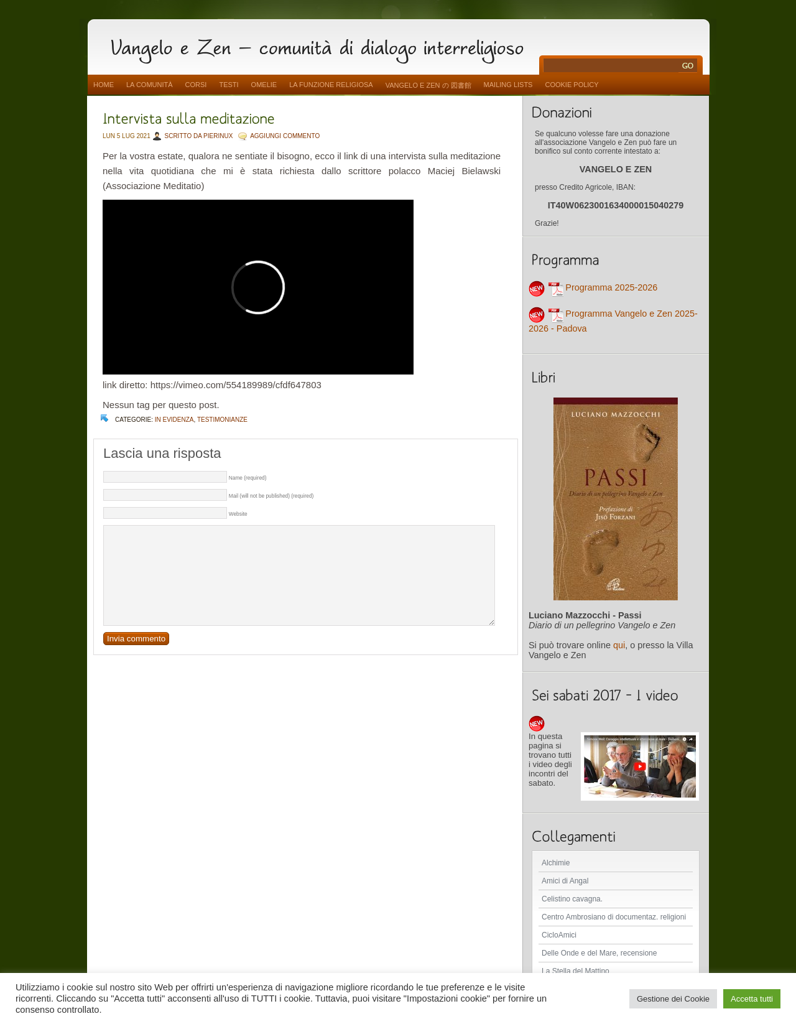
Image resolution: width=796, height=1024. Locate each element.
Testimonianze (222, 419)
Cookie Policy (571, 84)
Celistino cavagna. (572, 899)
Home (103, 84)
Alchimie (556, 863)
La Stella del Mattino (575, 971)
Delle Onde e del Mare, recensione (599, 953)
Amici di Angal (565, 881)
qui (619, 645)
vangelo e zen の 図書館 (428, 85)
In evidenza (174, 419)
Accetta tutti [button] (752, 998)
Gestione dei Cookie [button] (673, 998)
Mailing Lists (508, 84)
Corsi (196, 84)
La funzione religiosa (331, 84)
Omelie (264, 84)
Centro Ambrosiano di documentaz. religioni (614, 917)
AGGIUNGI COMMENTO (285, 136)
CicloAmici (559, 935)
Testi (228, 84)
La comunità (149, 84)
